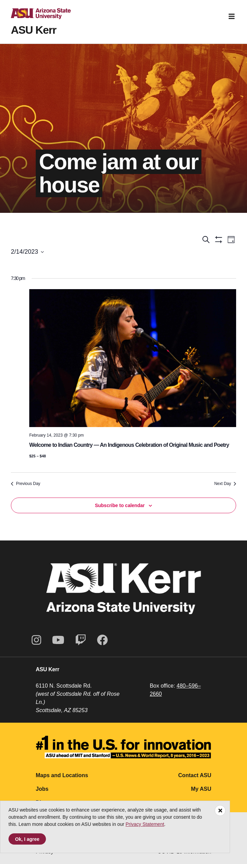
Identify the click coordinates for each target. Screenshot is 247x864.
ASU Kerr (33, 30)
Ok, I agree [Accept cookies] (27, 839)
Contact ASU (194, 775)
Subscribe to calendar (120, 505)
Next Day (225, 483)
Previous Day (25, 483)
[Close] (220, 810)
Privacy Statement (145, 824)
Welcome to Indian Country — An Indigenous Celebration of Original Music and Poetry (129, 445)
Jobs (42, 789)
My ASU (201, 789)
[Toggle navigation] (231, 16)
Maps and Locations (62, 775)
